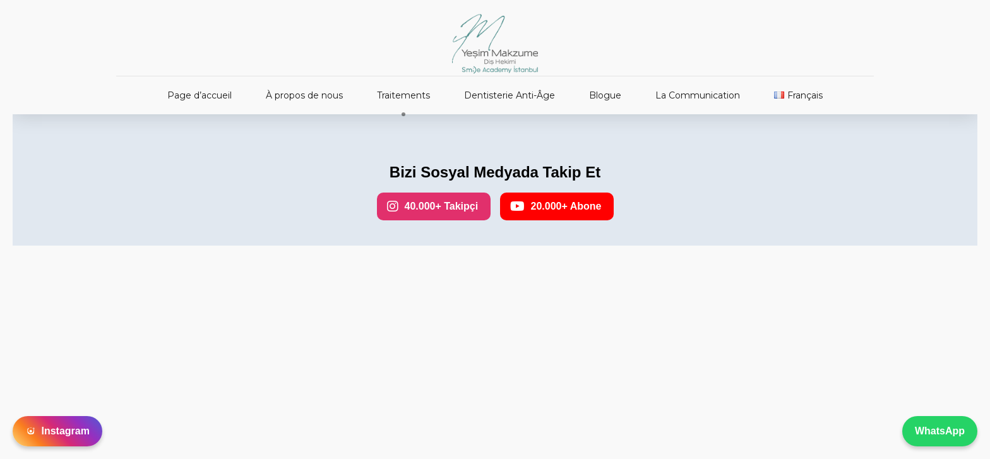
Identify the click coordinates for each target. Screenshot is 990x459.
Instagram (57, 431)
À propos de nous (304, 95)
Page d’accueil (199, 95)
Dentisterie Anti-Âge (509, 95)
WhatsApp (940, 431)
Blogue (605, 95)
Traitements (403, 95)
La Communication (697, 95)
